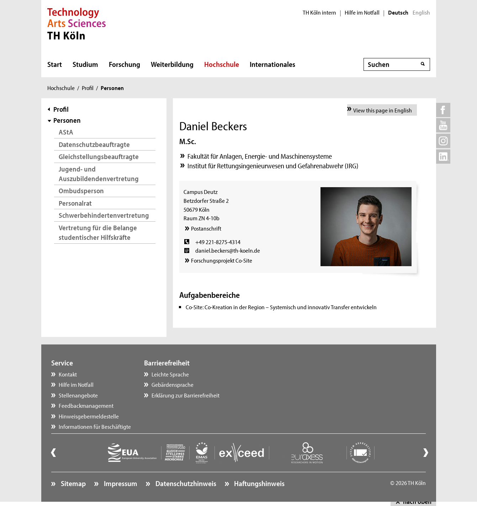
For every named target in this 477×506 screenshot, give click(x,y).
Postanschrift (206, 228)
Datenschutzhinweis (185, 483)
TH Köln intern (319, 12)
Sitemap (72, 483)
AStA (66, 131)
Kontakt (68, 374)
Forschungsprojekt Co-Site (221, 260)
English (421, 12)
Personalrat (75, 203)
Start (54, 64)
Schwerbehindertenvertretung (104, 215)
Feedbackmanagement (86, 405)
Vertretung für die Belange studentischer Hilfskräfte (98, 232)
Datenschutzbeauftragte (94, 144)
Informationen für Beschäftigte (95, 426)
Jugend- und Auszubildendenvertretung (99, 173)
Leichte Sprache (170, 374)
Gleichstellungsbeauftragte (99, 156)
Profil (88, 87)
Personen (67, 120)
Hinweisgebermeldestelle (89, 416)
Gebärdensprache (173, 384)
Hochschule (221, 64)
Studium (85, 64)
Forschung (124, 64)
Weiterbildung (172, 64)
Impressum (119, 483)
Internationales (272, 64)
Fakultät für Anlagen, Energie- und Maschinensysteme (259, 156)
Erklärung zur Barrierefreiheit (185, 395)
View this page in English (382, 110)
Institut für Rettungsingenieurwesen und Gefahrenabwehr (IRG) (273, 165)
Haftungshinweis (259, 483)
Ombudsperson (81, 190)
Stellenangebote (78, 395)
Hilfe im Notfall (362, 12)
